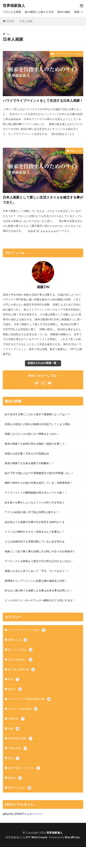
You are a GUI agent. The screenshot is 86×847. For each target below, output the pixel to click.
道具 (13, 679)
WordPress (72, 837)
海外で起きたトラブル (24, 768)
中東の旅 (16, 719)
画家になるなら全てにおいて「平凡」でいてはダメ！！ (37, 570)
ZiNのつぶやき (19, 788)
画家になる (75, 150)
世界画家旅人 (14, 5)
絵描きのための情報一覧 (42, 362)
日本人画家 (26, 21)
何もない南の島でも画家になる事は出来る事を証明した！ (38, 590)
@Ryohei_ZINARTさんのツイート (23, 813)
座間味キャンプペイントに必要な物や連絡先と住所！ (36, 580)
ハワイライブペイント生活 (68, 53)
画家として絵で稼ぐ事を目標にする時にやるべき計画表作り (40, 551)
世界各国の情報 (20, 738)
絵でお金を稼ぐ (20, 660)
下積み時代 (17, 748)
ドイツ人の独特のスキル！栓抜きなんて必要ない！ (35, 531)
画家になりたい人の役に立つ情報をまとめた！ (32, 433)
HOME (10, 21)
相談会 (15, 778)
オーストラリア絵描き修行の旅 (29, 699)
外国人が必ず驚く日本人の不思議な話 (27, 453)
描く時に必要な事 (21, 669)
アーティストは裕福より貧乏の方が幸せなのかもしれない (38, 561)
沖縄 (13, 729)
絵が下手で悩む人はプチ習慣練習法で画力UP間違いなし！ (39, 473)
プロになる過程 (12, 11)
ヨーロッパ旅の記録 (23, 709)
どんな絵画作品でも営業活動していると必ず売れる (35, 541)
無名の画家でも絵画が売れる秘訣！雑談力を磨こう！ (36, 443)
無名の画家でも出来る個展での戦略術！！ (29, 463)
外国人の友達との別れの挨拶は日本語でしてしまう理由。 (38, 424)
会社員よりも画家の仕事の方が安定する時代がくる (35, 521)
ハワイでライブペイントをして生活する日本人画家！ (43, 100)
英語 (13, 758)
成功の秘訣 (63, 11)
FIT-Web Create (36, 837)
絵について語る (20, 650)
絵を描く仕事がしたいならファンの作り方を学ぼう (35, 502)
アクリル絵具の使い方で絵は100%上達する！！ (33, 512)
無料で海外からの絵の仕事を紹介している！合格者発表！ (38, 482)
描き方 (15, 689)
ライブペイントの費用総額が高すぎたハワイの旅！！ (36, 492)
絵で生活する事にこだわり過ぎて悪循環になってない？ (37, 414)
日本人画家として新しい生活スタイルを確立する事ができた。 (43, 199)
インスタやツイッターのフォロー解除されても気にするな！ (40, 600)
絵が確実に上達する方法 (39, 11)
